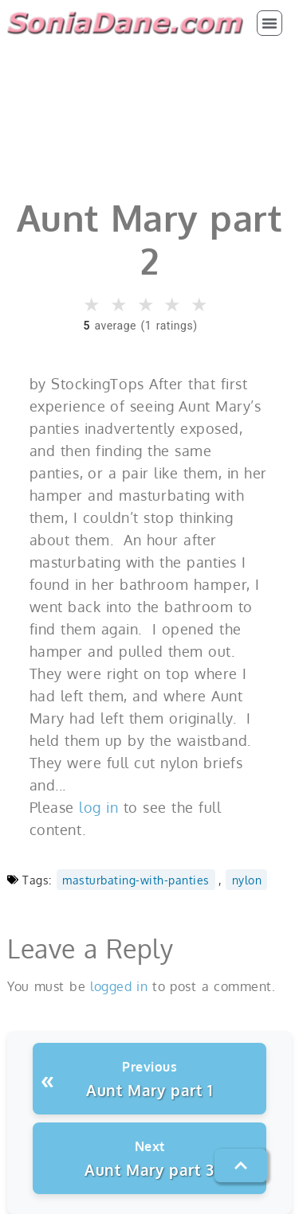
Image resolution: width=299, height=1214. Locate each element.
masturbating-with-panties (136, 879)
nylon (247, 879)
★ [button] (92, 305)
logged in (119, 986)
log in (98, 807)
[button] (269, 23)
